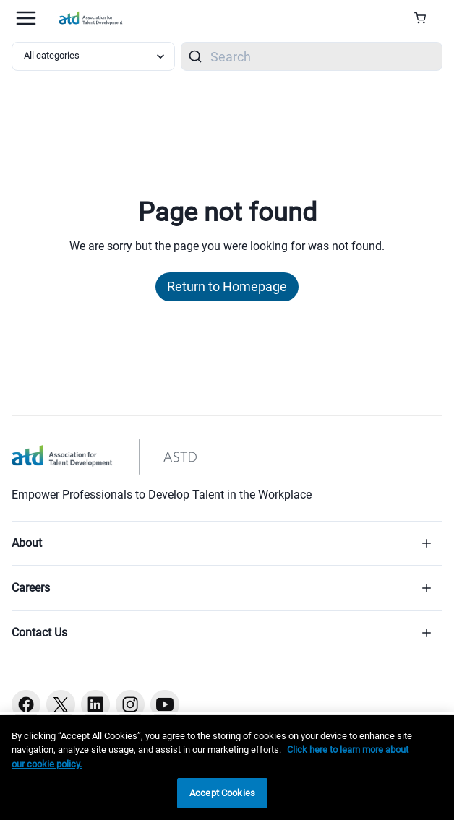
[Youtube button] (164, 704)
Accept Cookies (222, 792)
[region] (227, 767)
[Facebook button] (26, 704)
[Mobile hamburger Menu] (26, 18)
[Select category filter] (93, 56)
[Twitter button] (60, 704)
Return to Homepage (227, 286)
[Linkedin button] (95, 704)
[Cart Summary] (425, 18)
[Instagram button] (130, 704)
